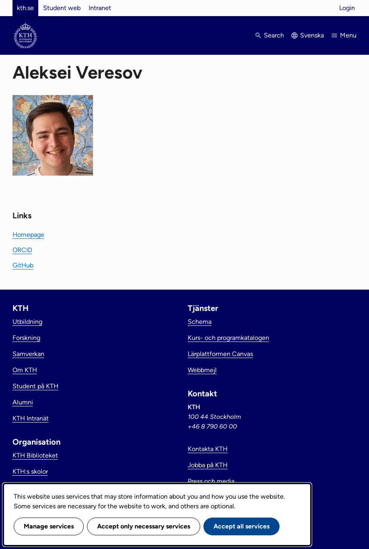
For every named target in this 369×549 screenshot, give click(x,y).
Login (347, 8)
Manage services (49, 526)
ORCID (22, 250)
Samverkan (28, 354)
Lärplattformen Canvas (220, 354)
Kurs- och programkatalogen (228, 338)
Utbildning (27, 321)
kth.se (25, 8)
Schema (199, 321)
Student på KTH (35, 386)
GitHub (22, 265)
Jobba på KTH (208, 465)
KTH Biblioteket (35, 455)
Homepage (28, 234)
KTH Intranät (30, 418)
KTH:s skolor (30, 471)
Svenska (312, 35)
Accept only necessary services (143, 526)
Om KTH (24, 370)
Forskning (26, 338)
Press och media (211, 481)
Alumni (22, 402)
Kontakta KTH (208, 449)
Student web (62, 8)
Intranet (100, 8)
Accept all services (241, 526)
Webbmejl (202, 370)
